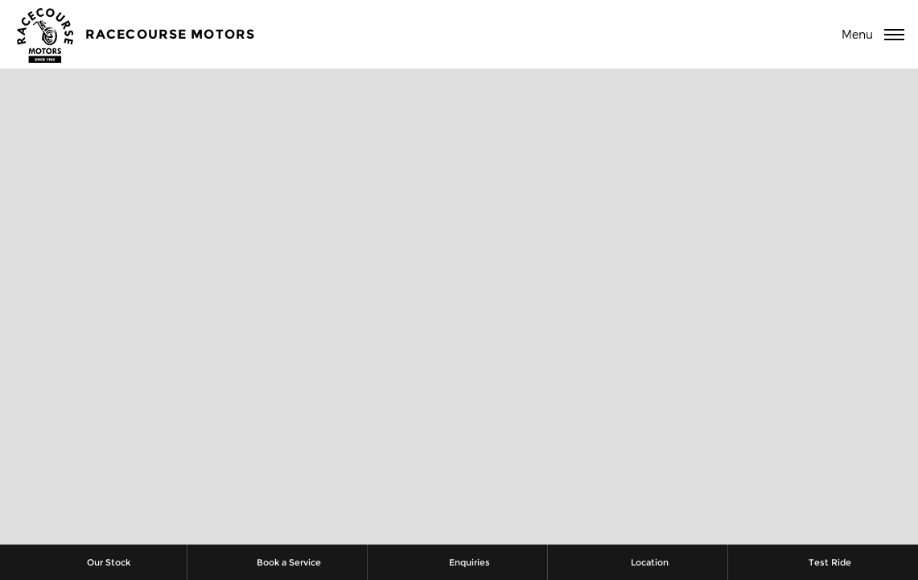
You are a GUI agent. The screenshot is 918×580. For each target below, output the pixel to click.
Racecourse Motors (170, 34)
